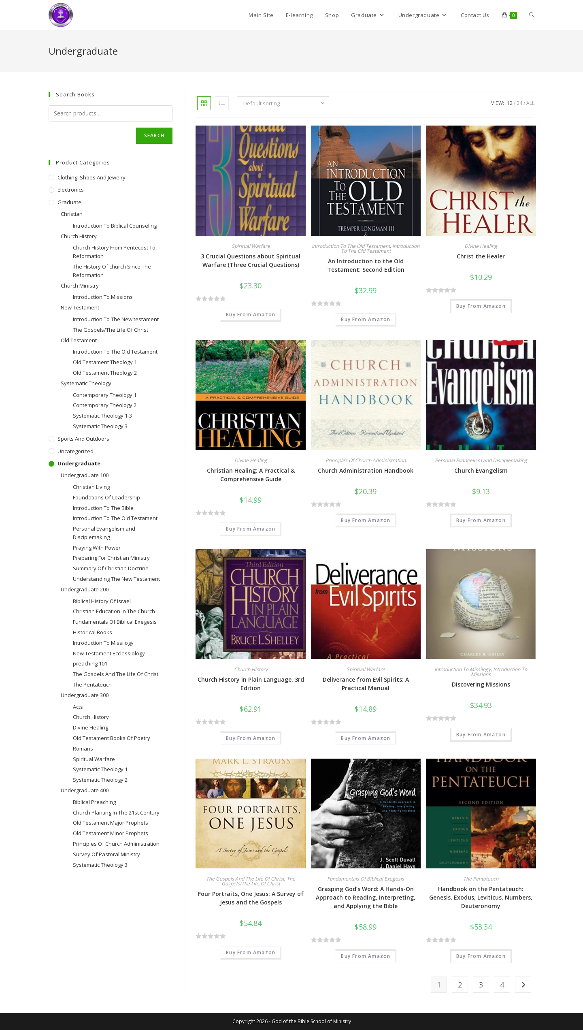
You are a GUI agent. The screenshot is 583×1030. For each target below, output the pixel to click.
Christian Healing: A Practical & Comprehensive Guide (251, 475)
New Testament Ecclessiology (109, 653)
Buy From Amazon (250, 314)
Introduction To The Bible (103, 508)
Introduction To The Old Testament (351, 246)
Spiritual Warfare (251, 246)
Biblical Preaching (94, 802)
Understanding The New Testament (116, 578)
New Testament (80, 307)
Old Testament (79, 340)
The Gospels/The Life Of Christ (258, 881)
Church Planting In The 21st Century (116, 812)
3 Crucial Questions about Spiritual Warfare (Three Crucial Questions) (250, 260)
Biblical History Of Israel (102, 601)
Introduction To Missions (499, 672)
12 (510, 103)
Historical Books (92, 632)
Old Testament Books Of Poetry (111, 738)
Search (154, 135)
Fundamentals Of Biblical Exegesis (365, 878)
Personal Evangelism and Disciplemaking (481, 460)
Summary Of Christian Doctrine (111, 568)
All (530, 103)
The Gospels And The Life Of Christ (245, 878)
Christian (72, 214)
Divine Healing (480, 246)
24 (519, 103)
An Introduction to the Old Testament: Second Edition (365, 265)
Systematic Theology (86, 383)
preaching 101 (90, 663)
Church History (251, 669)
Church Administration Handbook (365, 470)
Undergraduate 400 (85, 790)
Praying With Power (97, 547)
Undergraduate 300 (85, 695)
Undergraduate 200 (85, 589)
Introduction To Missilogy (462, 669)
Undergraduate (78, 463)
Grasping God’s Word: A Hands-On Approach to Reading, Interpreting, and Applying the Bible (365, 897)
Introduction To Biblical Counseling (115, 225)
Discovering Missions (481, 684)
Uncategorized (75, 451)
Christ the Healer (481, 256)
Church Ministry (80, 285)
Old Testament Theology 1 (105, 362)
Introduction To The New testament (116, 319)
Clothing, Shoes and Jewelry (91, 177)
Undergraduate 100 (85, 475)
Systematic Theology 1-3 (102, 415)
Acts (78, 706)
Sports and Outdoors (83, 438)
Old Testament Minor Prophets (110, 833)
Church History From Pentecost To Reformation (114, 252)
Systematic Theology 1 (100, 769)
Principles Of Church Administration (366, 460)
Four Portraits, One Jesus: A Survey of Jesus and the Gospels (251, 898)
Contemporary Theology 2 (104, 405)
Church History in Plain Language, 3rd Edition (251, 684)
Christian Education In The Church (114, 611)
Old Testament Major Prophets (110, 822)
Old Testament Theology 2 (105, 372)
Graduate (69, 202)
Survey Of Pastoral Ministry (106, 854)
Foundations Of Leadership (106, 497)
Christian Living (91, 486)
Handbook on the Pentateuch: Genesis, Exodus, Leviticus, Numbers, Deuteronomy (480, 897)
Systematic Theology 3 (100, 426)
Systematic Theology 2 (100, 779)
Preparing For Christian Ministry (111, 557)
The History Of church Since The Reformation (112, 271)
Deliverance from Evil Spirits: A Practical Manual (366, 684)
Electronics (70, 189)
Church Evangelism (481, 470)
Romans (83, 748)
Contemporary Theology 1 (104, 395)
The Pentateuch (480, 878)
